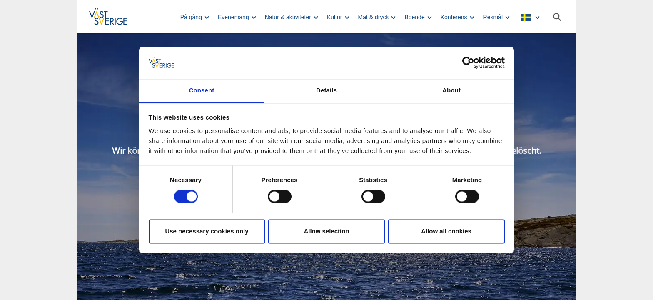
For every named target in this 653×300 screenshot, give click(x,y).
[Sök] (557, 17)
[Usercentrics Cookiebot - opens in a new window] (468, 63)
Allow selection (326, 231)
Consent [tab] (201, 90)
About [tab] (451, 90)
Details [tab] (326, 90)
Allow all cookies (446, 231)
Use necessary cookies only (206, 231)
